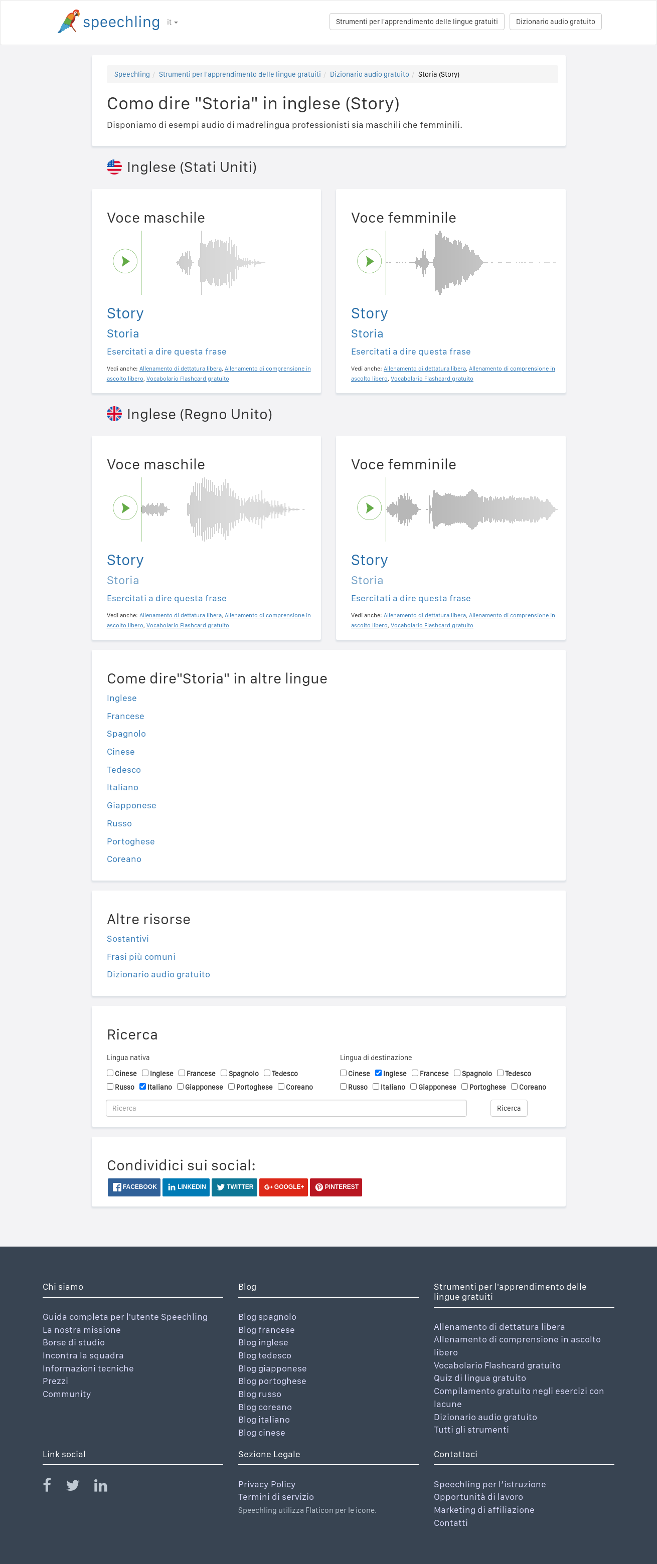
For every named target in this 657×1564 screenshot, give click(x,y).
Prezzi (55, 1380)
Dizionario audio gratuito (555, 22)
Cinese (121, 751)
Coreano (124, 858)
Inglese (122, 697)
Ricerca (509, 1108)
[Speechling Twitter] (79, 1487)
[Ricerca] (286, 1108)
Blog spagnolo (267, 1316)
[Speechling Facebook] (53, 1487)
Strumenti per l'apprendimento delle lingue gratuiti (417, 22)
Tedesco (124, 769)
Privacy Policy (267, 1484)
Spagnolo (126, 733)
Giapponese (131, 805)
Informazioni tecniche (88, 1368)
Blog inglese (263, 1342)
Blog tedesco (264, 1355)
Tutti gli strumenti (471, 1429)
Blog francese (266, 1329)
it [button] (172, 22)
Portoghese (131, 841)
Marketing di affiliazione (484, 1509)
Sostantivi (128, 938)
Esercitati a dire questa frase (167, 351)
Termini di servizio (276, 1496)
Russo (119, 823)
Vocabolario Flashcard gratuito (497, 1365)
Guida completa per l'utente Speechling (125, 1316)
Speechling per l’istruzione (490, 1484)
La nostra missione (82, 1329)
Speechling (132, 74)
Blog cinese (261, 1432)
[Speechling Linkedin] (107, 1487)
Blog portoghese (272, 1380)
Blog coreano (265, 1407)
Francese (125, 716)
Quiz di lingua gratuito (480, 1377)
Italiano (122, 787)
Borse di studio (74, 1342)
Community (67, 1393)
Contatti (451, 1522)
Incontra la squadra (83, 1355)
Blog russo (259, 1393)
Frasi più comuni (141, 956)
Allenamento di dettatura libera (499, 1326)
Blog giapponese (272, 1368)
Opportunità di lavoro (478, 1496)
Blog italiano (264, 1419)
